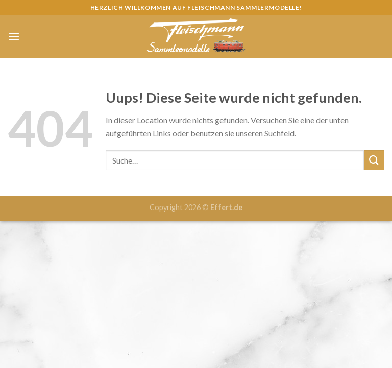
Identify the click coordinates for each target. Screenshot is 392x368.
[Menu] (14, 36)
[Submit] (374, 160)
